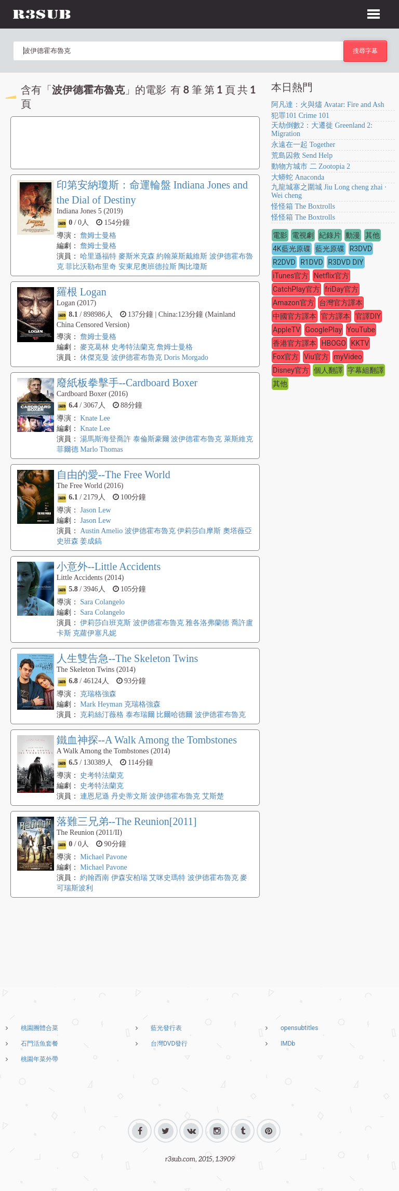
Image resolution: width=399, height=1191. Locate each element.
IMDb (288, 1043)
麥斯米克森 (136, 256)
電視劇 (303, 235)
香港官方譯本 (294, 343)
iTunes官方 (291, 276)
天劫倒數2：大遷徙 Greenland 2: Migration (322, 129)
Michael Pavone (103, 857)
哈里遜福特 (98, 256)
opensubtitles (299, 1028)
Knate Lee (95, 418)
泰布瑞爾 (141, 715)
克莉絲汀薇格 (102, 715)
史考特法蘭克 (133, 347)
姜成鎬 (91, 541)
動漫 (352, 235)
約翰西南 (94, 878)
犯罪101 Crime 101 (300, 115)
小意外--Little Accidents (109, 566)
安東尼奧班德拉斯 (147, 266)
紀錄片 (330, 235)
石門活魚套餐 (39, 1043)
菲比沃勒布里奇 (90, 266)
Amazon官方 (293, 303)
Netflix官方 (331, 276)
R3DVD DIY (345, 262)
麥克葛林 (94, 347)
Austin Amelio (101, 531)
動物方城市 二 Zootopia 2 (310, 166)
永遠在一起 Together (303, 144)
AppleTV (286, 330)
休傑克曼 (94, 357)
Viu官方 (316, 357)
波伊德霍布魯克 (136, 357)
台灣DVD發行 (169, 1043)
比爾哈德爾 (174, 715)
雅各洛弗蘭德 (207, 623)
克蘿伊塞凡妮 (94, 633)
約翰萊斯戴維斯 (181, 256)
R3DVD (361, 249)
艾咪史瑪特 (167, 878)
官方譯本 (335, 316)
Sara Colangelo (102, 602)
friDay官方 (341, 289)
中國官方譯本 (294, 316)
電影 (280, 235)
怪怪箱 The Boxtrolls (303, 206)
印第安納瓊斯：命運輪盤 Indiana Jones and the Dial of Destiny (152, 192)
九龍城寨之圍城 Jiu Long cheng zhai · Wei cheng (329, 191)
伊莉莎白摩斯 (199, 531)
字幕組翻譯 (366, 370)
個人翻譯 (328, 370)
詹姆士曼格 (98, 235)
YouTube (361, 330)
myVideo (348, 357)
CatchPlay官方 (296, 289)
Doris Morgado (186, 357)
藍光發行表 (166, 1028)
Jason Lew (95, 510)
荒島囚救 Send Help (301, 155)
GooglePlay (323, 330)
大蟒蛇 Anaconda (297, 177)
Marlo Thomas (101, 449)
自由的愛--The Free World (113, 474)
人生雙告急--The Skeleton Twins (127, 658)
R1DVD (311, 262)
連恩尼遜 (94, 796)
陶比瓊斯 (192, 266)
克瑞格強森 (98, 694)
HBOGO (333, 343)
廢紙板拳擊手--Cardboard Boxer (127, 382)
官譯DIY (368, 316)
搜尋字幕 (365, 50)
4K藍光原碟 (292, 249)
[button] (373, 12)
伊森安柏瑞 (129, 878)
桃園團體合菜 (39, 1028)
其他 (372, 235)
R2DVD (284, 262)
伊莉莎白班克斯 (105, 623)
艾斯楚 (213, 796)
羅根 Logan (82, 291)
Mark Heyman (101, 704)
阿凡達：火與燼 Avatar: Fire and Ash (327, 105)
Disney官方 (291, 370)
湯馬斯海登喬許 (105, 439)
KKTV (360, 343)
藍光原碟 (329, 249)
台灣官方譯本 (341, 303)
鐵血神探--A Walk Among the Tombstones (147, 740)
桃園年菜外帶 (39, 1059)
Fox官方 (286, 357)
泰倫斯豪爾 (151, 439)
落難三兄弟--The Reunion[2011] (127, 821)
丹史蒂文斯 (129, 796)
